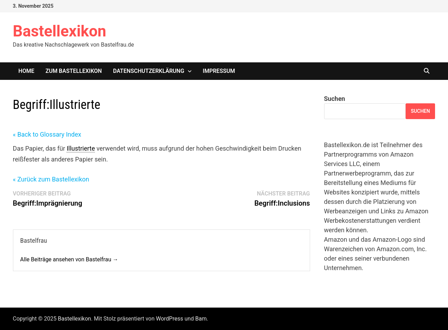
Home (26, 71)
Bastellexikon (59, 31)
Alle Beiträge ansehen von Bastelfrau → (69, 259)
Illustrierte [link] (80, 148)
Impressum (219, 71)
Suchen (334, 98)
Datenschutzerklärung (148, 71)
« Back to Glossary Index (47, 134)
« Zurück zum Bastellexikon (51, 179)
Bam (201, 318)
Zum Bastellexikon (74, 71)
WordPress (169, 318)
